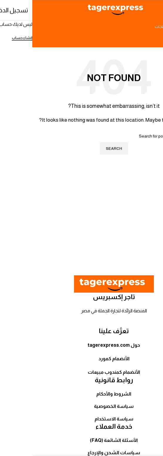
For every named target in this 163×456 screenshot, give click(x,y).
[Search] (81, 26)
